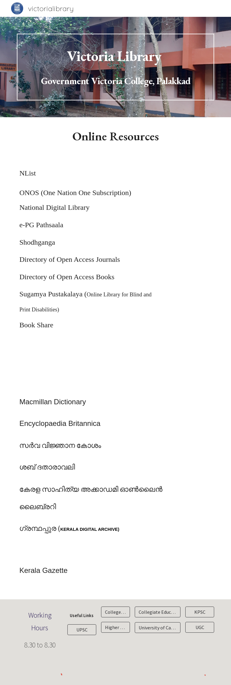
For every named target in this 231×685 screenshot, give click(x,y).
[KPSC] (200, 612)
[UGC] (200, 627)
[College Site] (115, 612)
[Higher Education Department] (115, 627)
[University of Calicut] (157, 627)
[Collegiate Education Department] (157, 612)
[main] (115, 67)
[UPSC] (82, 630)
